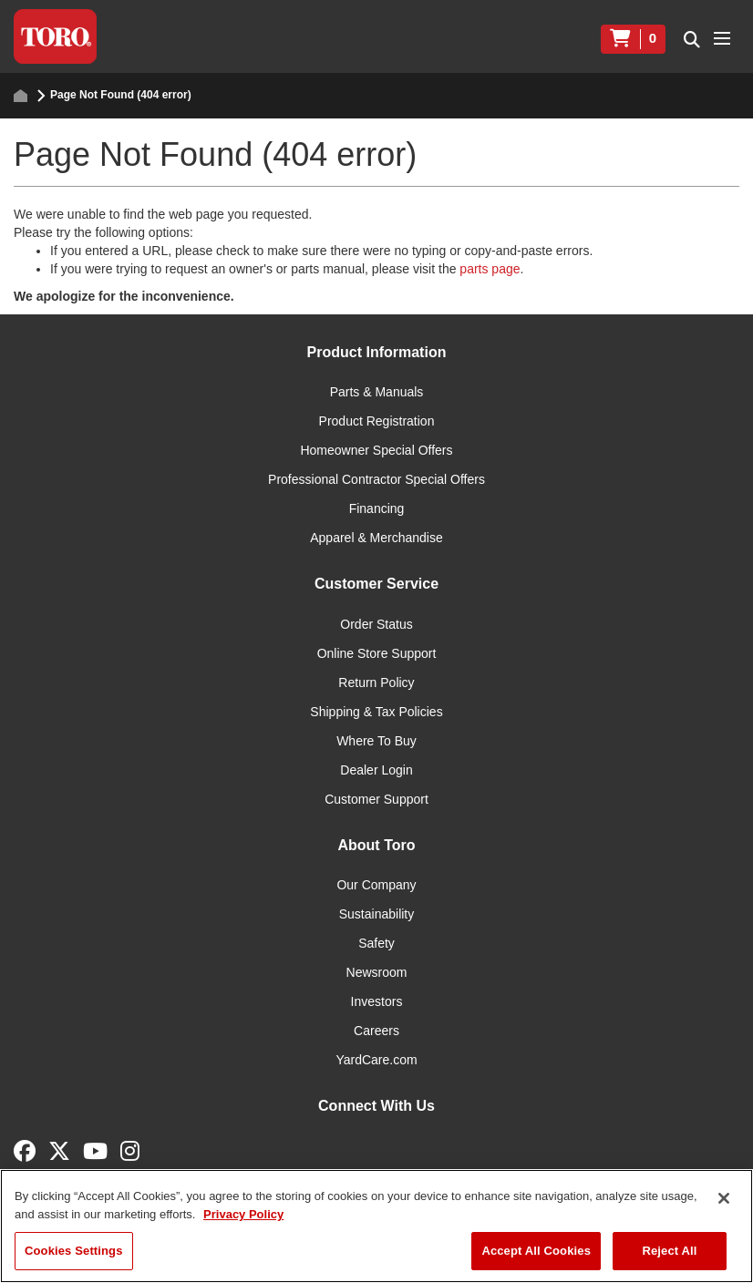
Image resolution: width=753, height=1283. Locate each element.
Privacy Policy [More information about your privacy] (243, 1214)
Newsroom (376, 972)
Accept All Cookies (536, 1250)
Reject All (669, 1250)
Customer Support (376, 799)
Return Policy (376, 682)
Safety (376, 943)
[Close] (724, 1198)
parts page (489, 269)
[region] (376, 1226)
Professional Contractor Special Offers (376, 479)
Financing (377, 508)
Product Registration (377, 421)
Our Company (376, 885)
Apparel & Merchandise (376, 537)
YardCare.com (376, 1059)
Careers (376, 1030)
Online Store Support (377, 653)
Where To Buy (376, 741)
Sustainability (377, 914)
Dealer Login (376, 770)
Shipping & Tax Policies (376, 711)
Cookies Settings (74, 1250)
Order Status (376, 624)
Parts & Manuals (377, 392)
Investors (377, 1001)
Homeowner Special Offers (376, 450)
